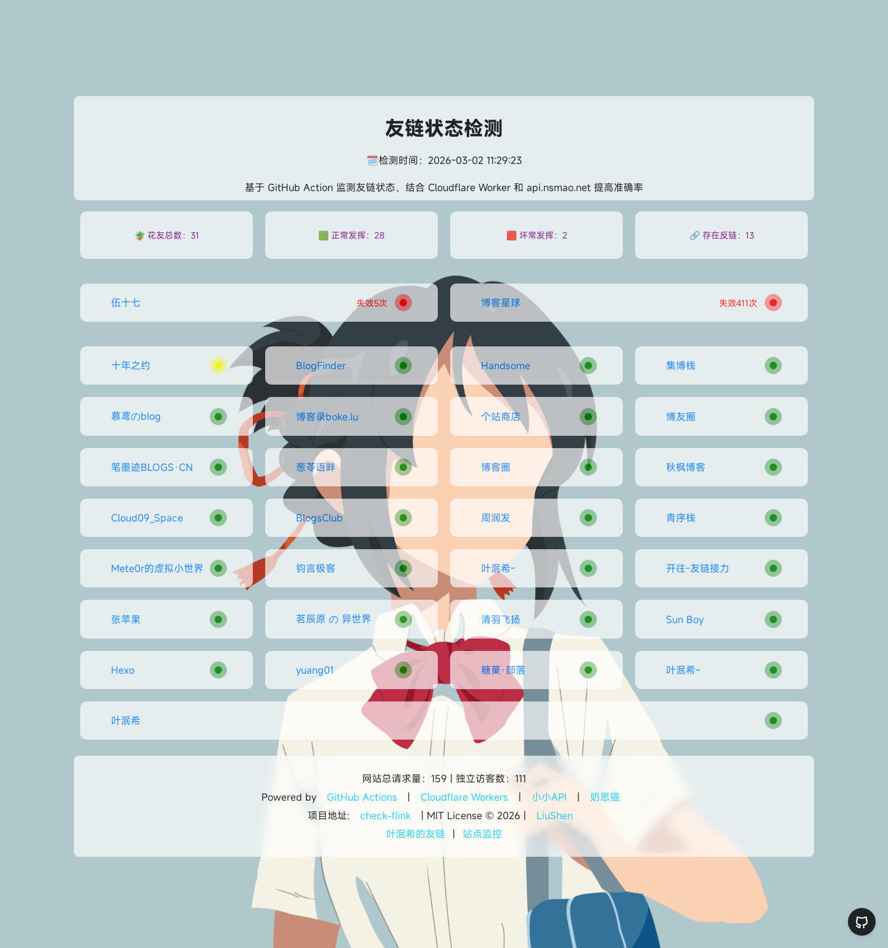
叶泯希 (126, 720)
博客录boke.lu (327, 416)
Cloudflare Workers (464, 797)
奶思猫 (605, 797)
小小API (549, 797)
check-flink (385, 815)
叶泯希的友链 (415, 834)
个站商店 (500, 416)
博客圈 (496, 467)
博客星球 (500, 302)
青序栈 (681, 518)
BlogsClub (319, 518)
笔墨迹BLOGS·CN (152, 467)
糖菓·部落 (503, 670)
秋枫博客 (685, 467)
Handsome (505, 365)
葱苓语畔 (315, 467)
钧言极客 (315, 568)
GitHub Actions (362, 797)
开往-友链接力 (698, 568)
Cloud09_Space (147, 518)
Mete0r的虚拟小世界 (157, 568)
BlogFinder (321, 365)
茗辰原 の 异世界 (333, 619)
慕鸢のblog (136, 416)
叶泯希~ (683, 670)
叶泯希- (498, 568)
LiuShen (554, 815)
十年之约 (130, 365)
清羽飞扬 (500, 619)
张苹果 (126, 619)
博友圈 (681, 416)
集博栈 (681, 365)
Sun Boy (685, 619)
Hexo (122, 670)
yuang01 (315, 670)
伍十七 (126, 302)
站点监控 (482, 834)
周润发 (496, 518)
